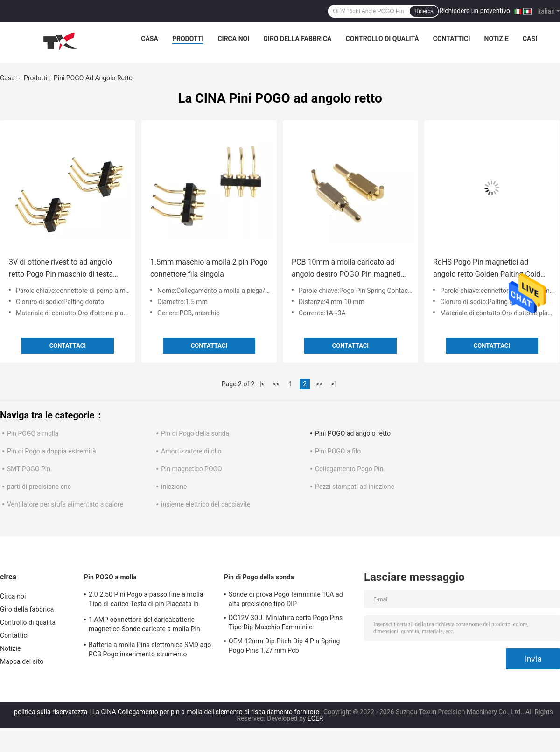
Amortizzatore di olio (191, 451)
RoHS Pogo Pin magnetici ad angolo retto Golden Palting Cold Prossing (486, 269)
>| (333, 384)
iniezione (174, 486)
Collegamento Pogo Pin (349, 469)
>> (318, 384)
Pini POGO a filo (338, 451)
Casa (149, 38)
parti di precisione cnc (39, 486)
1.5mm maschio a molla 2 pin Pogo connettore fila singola (209, 268)
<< (276, 384)
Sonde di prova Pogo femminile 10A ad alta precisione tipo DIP (286, 599)
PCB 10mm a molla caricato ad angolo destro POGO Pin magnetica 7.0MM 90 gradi (350, 269)
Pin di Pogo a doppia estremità (51, 451)
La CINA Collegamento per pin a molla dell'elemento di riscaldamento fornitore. (207, 712)
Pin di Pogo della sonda (195, 433)
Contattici (451, 38)
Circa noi (233, 38)
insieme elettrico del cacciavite (206, 504)
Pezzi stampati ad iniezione (354, 486)
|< (262, 384)
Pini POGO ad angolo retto (353, 433)
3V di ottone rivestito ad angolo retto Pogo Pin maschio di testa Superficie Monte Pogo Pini (61, 269)
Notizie (496, 38)
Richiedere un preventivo (474, 10)
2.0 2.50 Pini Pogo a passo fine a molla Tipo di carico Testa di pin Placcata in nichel (146, 600)
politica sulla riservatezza (50, 712)
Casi (530, 38)
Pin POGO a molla (32, 433)
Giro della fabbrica (297, 38)
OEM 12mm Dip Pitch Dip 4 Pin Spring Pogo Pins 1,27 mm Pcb (284, 645)
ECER (315, 718)
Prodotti (188, 38)
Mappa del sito (21, 661)
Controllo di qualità (382, 38)
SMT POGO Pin (28, 469)
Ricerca (424, 11)
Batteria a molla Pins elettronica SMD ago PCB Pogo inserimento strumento (150, 649)
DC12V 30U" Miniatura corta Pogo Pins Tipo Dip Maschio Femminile (286, 622)
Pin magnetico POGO (191, 469)
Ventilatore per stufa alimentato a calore (65, 504)
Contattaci (67, 345)
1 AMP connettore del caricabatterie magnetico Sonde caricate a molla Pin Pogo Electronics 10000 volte (144, 625)
